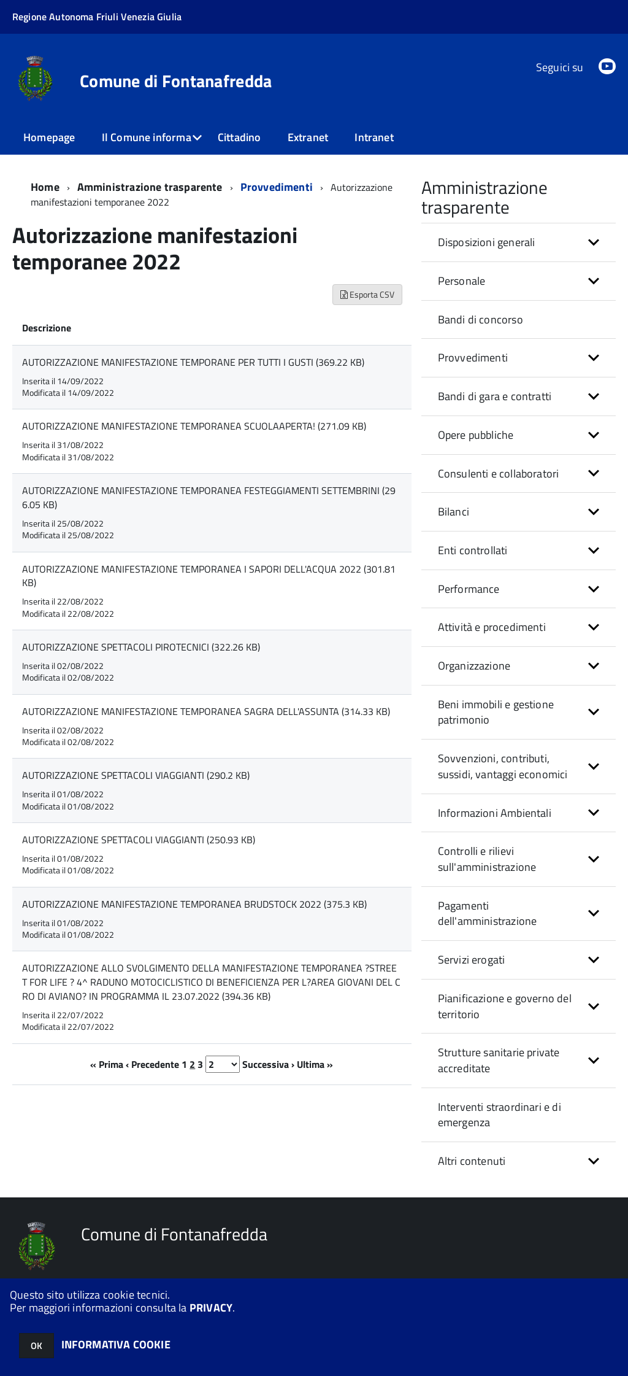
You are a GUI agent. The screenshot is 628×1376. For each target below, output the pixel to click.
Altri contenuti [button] (472, 1161)
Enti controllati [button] (473, 550)
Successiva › (268, 1064)
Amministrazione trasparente (150, 187)
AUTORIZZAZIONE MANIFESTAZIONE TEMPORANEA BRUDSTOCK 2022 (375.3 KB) (194, 904)
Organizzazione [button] (474, 665)
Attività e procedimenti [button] (492, 627)
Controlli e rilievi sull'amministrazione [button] (487, 859)
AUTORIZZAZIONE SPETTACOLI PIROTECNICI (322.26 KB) (141, 647)
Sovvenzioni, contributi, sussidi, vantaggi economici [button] (503, 766)
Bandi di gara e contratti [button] (495, 396)
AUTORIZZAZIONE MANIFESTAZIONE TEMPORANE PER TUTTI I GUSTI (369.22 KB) (193, 362)
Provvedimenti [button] (473, 357)
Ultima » (315, 1064)
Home (45, 187)
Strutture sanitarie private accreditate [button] (499, 1060)
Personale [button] (462, 280)
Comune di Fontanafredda (176, 81)
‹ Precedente (152, 1064)
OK (36, 1346)
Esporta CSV (367, 294)
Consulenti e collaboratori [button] (498, 473)
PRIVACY (211, 1307)
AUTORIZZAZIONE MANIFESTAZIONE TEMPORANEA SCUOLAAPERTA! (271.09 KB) (194, 426)
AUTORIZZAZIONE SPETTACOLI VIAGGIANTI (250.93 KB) (138, 839)
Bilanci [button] (453, 511)
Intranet (373, 137)
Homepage (49, 137)
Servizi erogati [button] (471, 959)
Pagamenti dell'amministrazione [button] (487, 913)
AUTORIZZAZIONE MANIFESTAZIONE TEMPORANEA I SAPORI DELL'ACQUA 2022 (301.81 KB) (209, 576)
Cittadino (239, 137)
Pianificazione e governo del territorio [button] (505, 1006)
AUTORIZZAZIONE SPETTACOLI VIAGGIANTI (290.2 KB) (136, 775)
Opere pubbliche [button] (476, 435)
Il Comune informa (146, 137)
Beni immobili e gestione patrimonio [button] (496, 712)
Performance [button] (469, 589)
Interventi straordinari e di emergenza (499, 1115)
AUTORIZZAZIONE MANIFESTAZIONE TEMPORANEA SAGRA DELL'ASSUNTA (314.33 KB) (206, 711)
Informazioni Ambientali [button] (494, 813)
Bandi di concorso (480, 319)
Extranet (308, 137)
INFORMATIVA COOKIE (115, 1344)
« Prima (106, 1064)
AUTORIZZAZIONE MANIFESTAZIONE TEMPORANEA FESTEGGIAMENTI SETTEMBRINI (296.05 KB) (209, 497)
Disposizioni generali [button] (486, 242)
